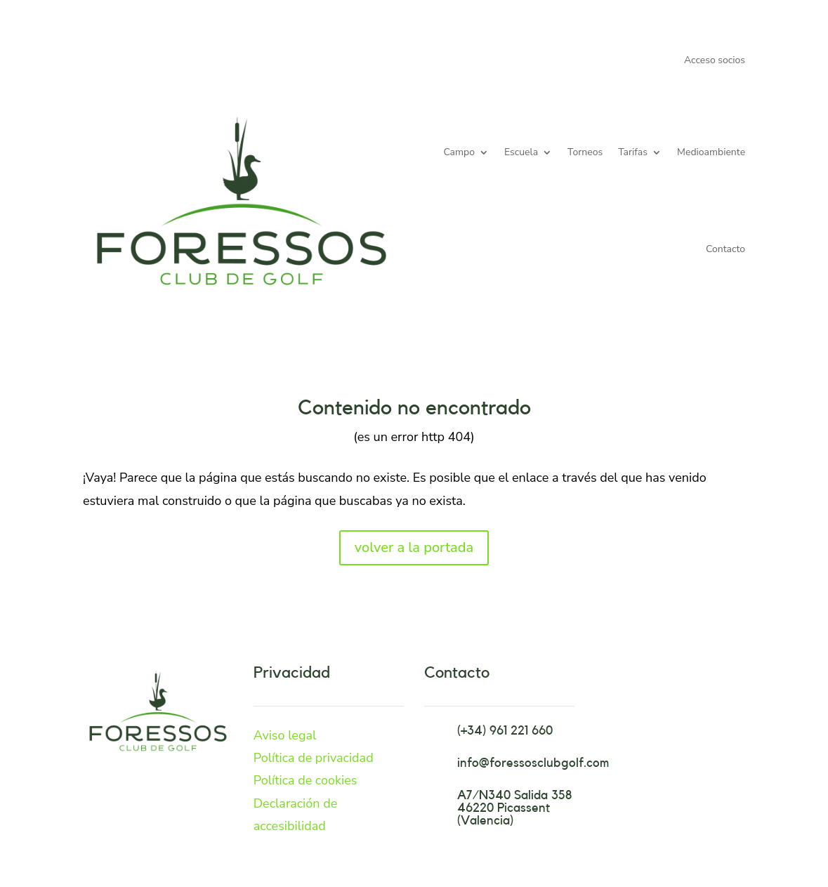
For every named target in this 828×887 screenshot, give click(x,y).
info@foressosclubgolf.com (533, 762)
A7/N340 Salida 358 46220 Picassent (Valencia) (514, 808)
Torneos (585, 152)
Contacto (725, 249)
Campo (459, 152)
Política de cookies (305, 780)
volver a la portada (414, 547)
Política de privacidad (314, 757)
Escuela (521, 152)
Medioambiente (711, 152)
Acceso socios (714, 61)
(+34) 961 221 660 (505, 730)
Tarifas (633, 152)
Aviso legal (285, 735)
